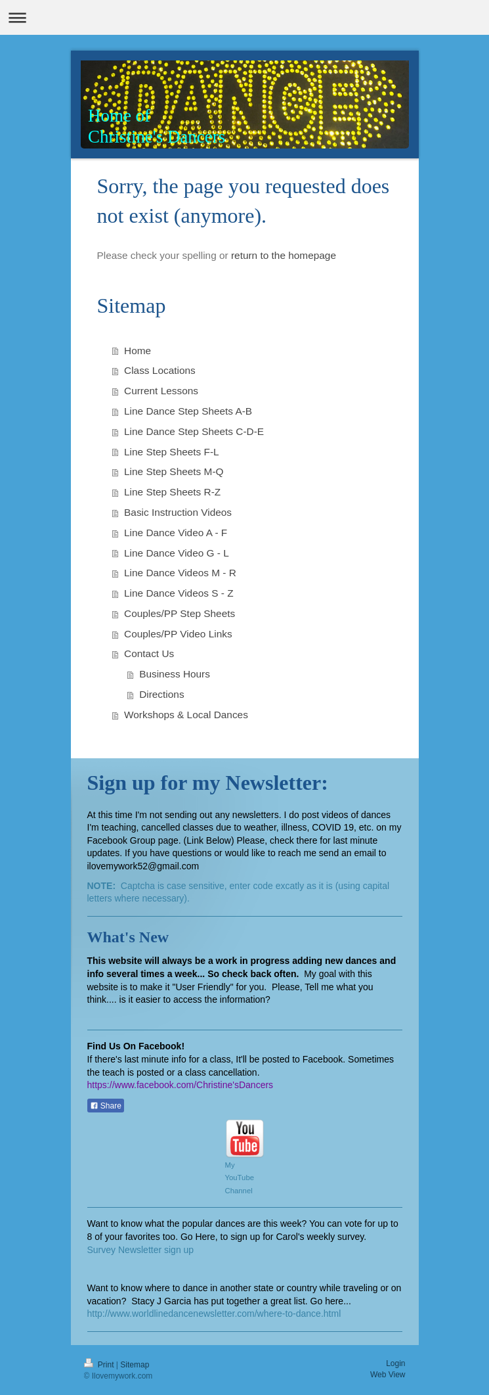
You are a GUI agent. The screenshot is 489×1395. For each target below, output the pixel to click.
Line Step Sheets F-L (171, 451)
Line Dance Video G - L (176, 553)
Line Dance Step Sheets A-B (188, 411)
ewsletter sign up (159, 1250)
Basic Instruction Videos (178, 512)
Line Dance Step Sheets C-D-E (194, 431)
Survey (102, 1250)
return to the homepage (283, 255)
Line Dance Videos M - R (180, 572)
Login (395, 1363)
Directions (161, 694)
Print (100, 1364)
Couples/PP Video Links (178, 633)
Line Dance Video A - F (175, 532)
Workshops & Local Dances (186, 714)
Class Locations (160, 370)
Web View (388, 1374)
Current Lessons (161, 390)
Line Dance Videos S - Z (179, 593)
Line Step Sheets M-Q (173, 471)
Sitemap (134, 1364)
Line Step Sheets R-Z (172, 491)
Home (137, 350)
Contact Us (149, 653)
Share (105, 1105)
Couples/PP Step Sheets (179, 613)
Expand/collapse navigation (244, 17)
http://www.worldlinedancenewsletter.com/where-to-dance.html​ (214, 1313)
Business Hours (174, 673)
